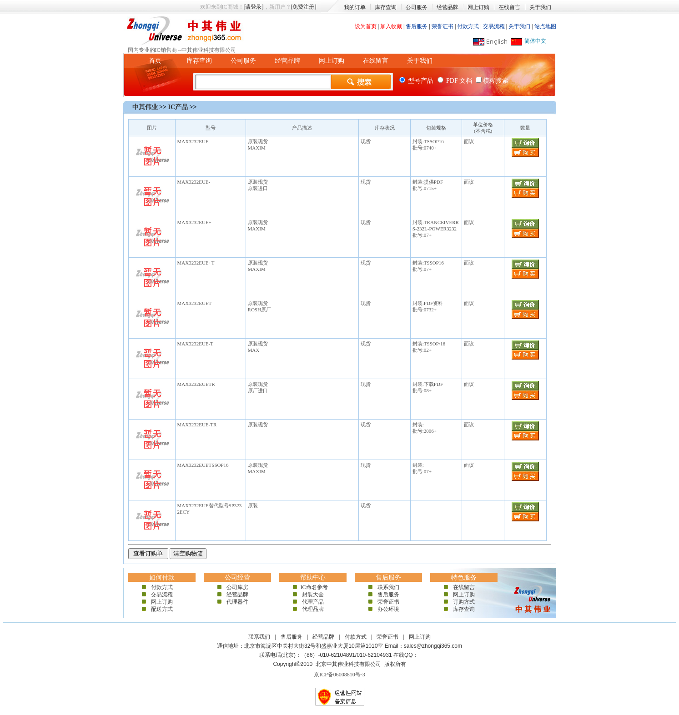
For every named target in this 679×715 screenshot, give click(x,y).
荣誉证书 (442, 26)
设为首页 (366, 26)
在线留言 (509, 7)
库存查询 (386, 7)
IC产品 (178, 107)
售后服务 (417, 26)
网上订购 (478, 7)
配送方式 (162, 609)
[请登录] (254, 7)
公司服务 (417, 7)
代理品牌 (313, 609)
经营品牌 (447, 7)
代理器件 (237, 602)
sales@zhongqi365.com (433, 646)
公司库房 (237, 587)
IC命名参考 (313, 587)
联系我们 (388, 587)
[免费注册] (304, 7)
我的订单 (355, 7)
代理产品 (313, 602)
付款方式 (468, 26)
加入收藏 (391, 26)
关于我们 (540, 7)
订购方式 (464, 602)
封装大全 (313, 594)
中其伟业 (145, 107)
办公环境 (388, 609)
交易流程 (494, 26)
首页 (155, 60)
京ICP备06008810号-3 (339, 674)
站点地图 (545, 26)
